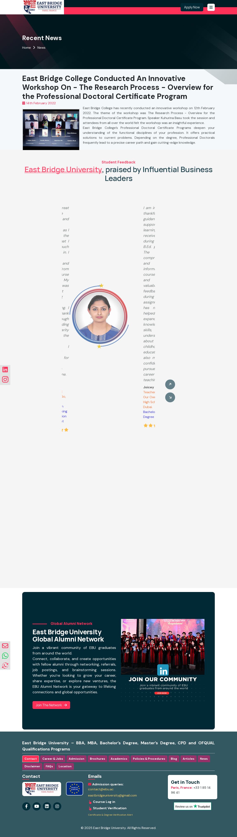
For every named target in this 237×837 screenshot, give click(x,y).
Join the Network (51, 705)
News (41, 47)
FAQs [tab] (49, 766)
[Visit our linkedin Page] (57, 806)
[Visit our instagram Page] (47, 806)
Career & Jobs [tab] (52, 759)
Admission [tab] (76, 759)
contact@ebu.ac (101, 789)
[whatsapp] (5, 656)
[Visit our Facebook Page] (26, 806)
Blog (174, 759)
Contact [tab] (30, 759)
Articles (188, 759)
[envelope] (5, 646)
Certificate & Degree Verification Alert (110, 814)
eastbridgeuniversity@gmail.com (112, 795)
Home (26, 47)
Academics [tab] (119, 759)
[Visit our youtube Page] (37, 806)
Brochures (97, 759)
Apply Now (192, 7)
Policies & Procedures (149, 759)
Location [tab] (65, 766)
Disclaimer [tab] (32, 766)
